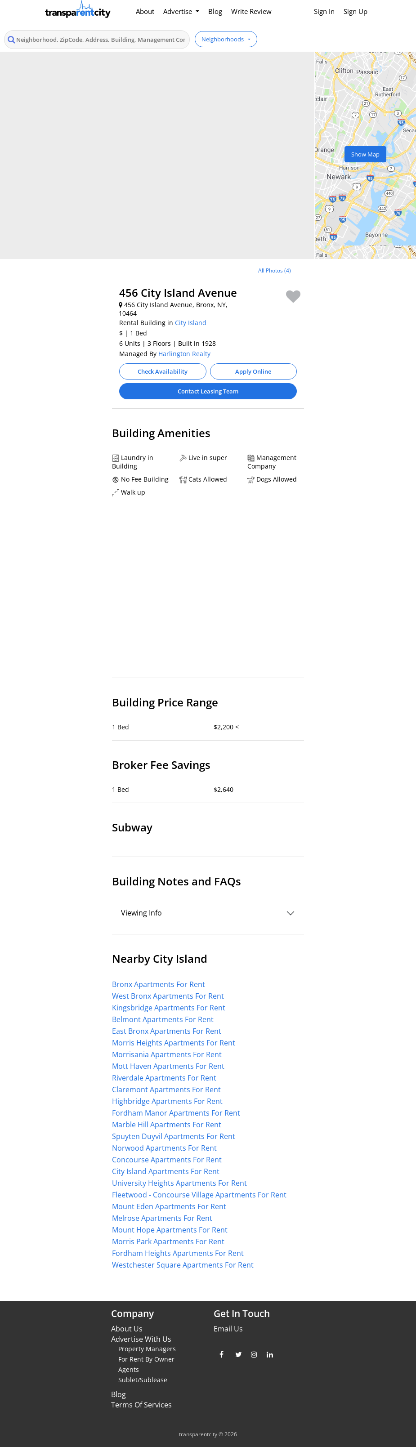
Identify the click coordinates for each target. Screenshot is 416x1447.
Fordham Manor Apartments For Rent (176, 1113)
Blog (215, 11)
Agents (128, 1369)
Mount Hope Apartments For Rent (170, 1230)
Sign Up (355, 11)
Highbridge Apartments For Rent (167, 1101)
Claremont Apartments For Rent (166, 1089)
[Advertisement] (76, 323)
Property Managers (147, 1348)
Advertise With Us (141, 1339)
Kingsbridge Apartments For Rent (168, 1008)
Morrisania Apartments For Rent (167, 1054)
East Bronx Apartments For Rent (166, 1031)
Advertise (178, 11)
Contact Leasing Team (208, 391)
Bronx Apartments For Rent (158, 984)
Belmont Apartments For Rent (163, 1019)
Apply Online (253, 371)
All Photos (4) (274, 270)
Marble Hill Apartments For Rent (166, 1125)
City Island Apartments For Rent (165, 1171)
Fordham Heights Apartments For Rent (178, 1253)
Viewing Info (141, 913)
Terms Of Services (141, 1405)
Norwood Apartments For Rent (164, 1148)
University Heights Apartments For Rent (179, 1183)
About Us (127, 1329)
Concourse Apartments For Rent (167, 1160)
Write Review (251, 11)
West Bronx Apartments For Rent (168, 996)
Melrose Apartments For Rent (162, 1218)
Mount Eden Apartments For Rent (169, 1206)
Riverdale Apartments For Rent (164, 1078)
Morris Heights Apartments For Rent (173, 1043)
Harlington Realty (184, 353)
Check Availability (163, 371)
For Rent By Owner (146, 1359)
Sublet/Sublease (142, 1380)
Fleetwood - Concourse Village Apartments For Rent (199, 1195)
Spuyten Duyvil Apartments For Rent (173, 1136)
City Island (190, 322)
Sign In (324, 11)
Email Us (228, 1329)
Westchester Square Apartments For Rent (183, 1265)
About (145, 11)
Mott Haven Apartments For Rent (168, 1066)
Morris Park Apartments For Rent (168, 1241)
